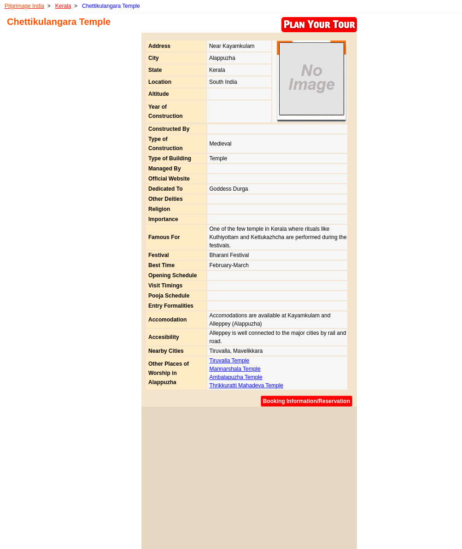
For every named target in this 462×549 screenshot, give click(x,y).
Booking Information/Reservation (306, 401)
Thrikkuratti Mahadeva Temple (247, 385)
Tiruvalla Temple (230, 360)
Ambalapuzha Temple (236, 377)
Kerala (63, 6)
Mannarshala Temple (235, 369)
